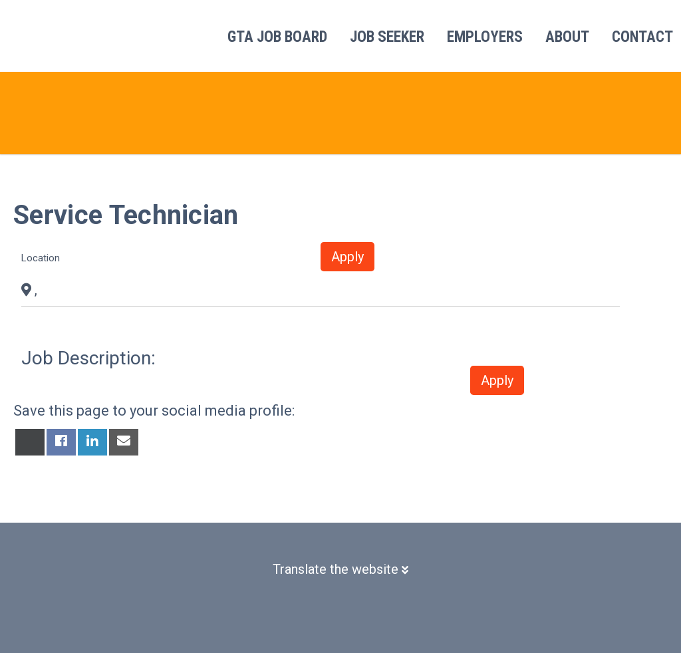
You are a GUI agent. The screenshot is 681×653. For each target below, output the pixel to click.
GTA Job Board (277, 37)
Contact (642, 37)
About (567, 37)
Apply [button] (347, 257)
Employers (485, 37)
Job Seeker (387, 37)
